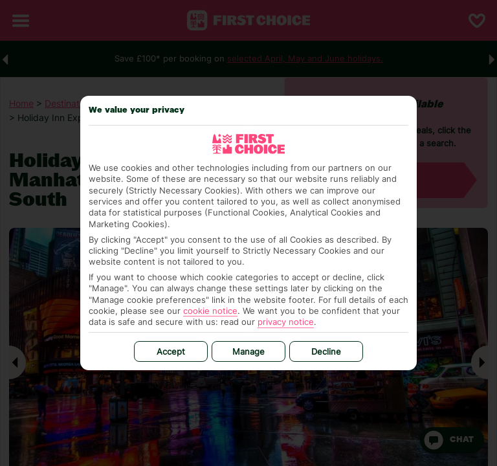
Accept (171, 351)
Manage (248, 351)
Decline (326, 351)
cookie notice (210, 310)
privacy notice (286, 321)
